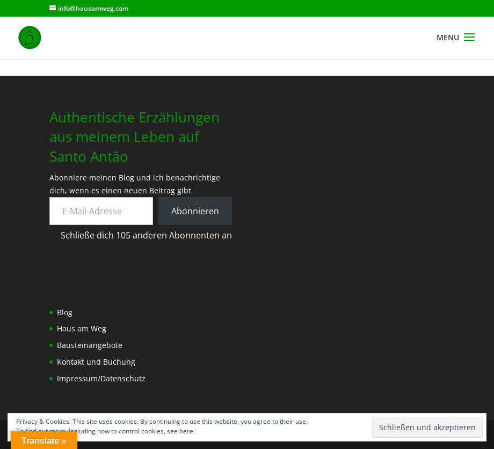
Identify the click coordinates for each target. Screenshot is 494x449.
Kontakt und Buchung (96, 362)
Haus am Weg (81, 328)
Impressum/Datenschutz (101, 378)
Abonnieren (195, 211)
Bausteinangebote (89, 345)
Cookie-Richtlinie (221, 431)
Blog (64, 312)
